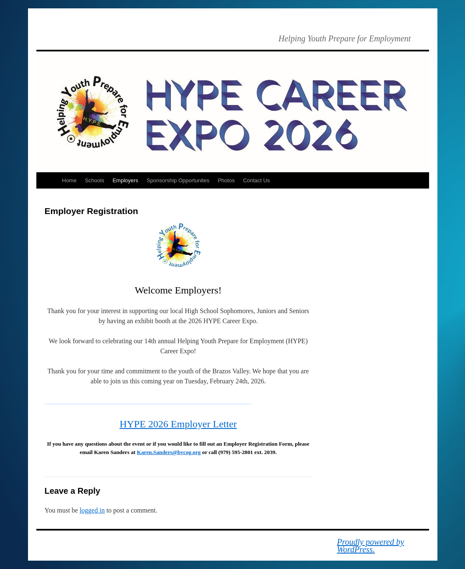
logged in (92, 510)
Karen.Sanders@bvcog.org (169, 452)
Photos (226, 180)
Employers (125, 180)
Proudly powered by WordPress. (370, 545)
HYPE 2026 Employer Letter (178, 423)
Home (69, 180)
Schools (94, 180)
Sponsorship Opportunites (178, 180)
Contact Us (256, 180)
